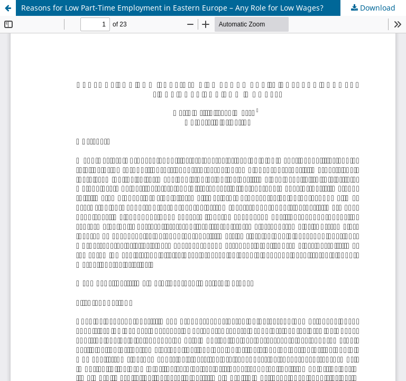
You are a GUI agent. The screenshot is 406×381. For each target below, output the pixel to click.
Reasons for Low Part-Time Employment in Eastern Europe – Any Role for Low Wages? (172, 8)
